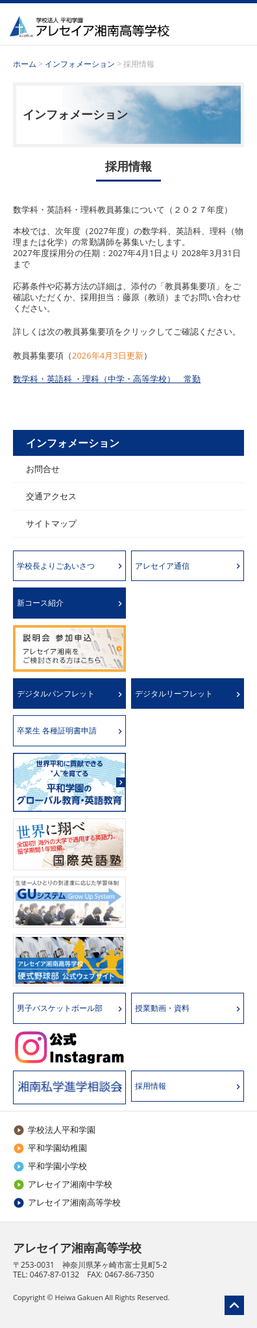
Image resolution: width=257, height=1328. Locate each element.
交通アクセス (51, 496)
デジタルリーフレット (174, 693)
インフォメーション (81, 63)
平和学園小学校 (50, 1166)
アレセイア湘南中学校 (62, 1184)
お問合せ (43, 469)
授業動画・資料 (162, 1008)
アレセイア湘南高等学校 (67, 1202)
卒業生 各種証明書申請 (57, 730)
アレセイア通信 (162, 565)
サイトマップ (51, 523)
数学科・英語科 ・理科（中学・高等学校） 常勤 (107, 379)
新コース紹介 (40, 602)
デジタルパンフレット (56, 693)
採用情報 (150, 1085)
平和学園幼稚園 (50, 1148)
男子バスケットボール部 (60, 1008)
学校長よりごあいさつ (56, 565)
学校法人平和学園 (54, 1129)
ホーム (24, 63)
